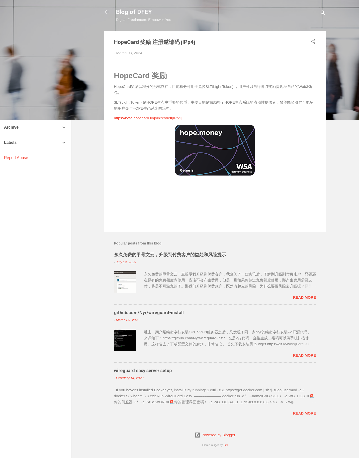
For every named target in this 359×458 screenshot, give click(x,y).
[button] (313, 42)
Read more (304, 297)
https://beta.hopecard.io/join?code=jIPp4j (147, 118)
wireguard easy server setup (143, 370)
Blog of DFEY (134, 11)
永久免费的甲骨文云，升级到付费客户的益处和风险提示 (170, 254)
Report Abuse (16, 158)
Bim (225, 445)
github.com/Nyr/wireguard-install (149, 312)
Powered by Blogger (214, 435)
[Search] (323, 13)
